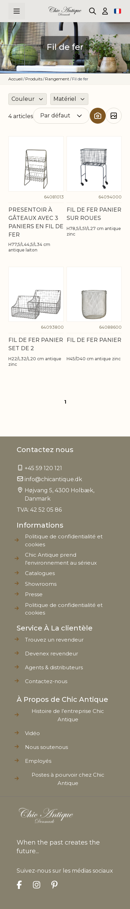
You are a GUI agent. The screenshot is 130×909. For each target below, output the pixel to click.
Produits (33, 78)
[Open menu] (16, 11)
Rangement (57, 78)
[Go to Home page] (65, 11)
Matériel (64, 99)
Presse (34, 594)
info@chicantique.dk (53, 479)
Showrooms (41, 584)
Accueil (15, 78)
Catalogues (40, 573)
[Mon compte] (105, 11)
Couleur (23, 99)
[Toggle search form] (92, 11)
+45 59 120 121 (43, 468)
